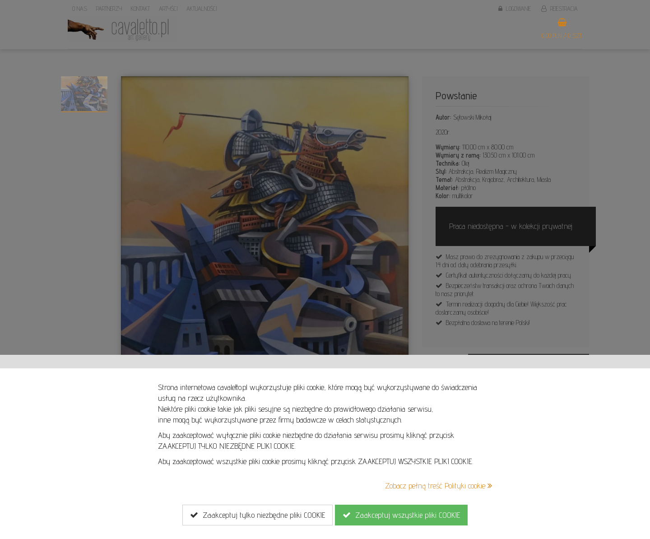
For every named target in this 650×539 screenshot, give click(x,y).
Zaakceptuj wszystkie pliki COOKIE (401, 515)
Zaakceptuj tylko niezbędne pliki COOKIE (257, 515)
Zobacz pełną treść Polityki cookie (438, 485)
